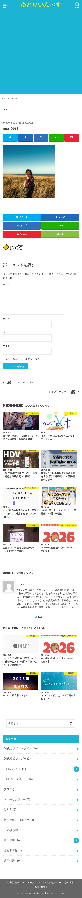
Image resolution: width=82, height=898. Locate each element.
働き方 (10, 809)
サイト (6, 345)
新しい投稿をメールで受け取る (23, 359)
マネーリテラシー (17, 799)
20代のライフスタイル (21, 748)
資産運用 (12, 840)
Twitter (41, 617)
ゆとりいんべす (41, 4)
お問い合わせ (41, 887)
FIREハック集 (15, 768)
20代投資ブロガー (17, 758)
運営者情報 (13, 850)
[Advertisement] (41, 53)
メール (7, 332)
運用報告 (12, 860)
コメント (7, 285)
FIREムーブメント (18, 778)
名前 (6, 319)
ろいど (21, 584)
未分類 (11, 830)
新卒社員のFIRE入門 (19, 819)
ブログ (10, 789)
